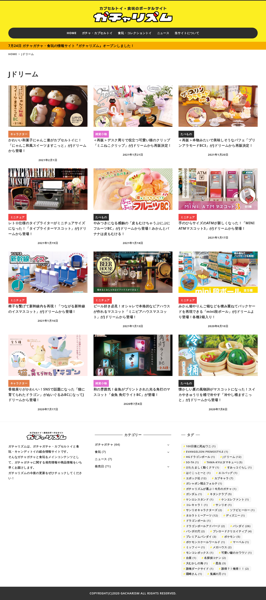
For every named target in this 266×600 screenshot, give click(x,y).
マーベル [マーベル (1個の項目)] (241, 542)
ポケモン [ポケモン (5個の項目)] (232, 536)
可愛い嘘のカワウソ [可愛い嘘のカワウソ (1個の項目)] (236, 552)
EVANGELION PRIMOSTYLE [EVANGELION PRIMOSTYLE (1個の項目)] (207, 451)
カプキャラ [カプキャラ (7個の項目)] (223, 478)
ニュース (101, 459)
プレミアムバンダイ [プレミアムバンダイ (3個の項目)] (201, 536)
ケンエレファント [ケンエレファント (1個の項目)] (235, 499)
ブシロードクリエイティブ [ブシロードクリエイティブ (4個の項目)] (232, 531)
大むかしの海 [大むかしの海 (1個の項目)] (197, 563)
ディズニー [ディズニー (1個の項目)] (235, 515)
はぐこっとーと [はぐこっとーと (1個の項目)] (198, 473)
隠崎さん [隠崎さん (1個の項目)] (194, 574)
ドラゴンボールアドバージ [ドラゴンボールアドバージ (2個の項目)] (205, 526)
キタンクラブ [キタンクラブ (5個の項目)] (221, 494)
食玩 (98, 452)
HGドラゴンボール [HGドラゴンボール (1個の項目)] (200, 457)
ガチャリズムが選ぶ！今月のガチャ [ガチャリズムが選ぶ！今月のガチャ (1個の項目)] (211, 489)
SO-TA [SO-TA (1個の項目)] (192, 462)
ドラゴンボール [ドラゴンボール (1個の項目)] (198, 520)
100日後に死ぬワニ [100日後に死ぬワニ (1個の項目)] (201, 446)
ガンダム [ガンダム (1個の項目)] (194, 494)
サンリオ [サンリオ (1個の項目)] (224, 505)
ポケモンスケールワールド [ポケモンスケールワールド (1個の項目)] (205, 542)
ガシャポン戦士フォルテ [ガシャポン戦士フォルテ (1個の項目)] (204, 483)
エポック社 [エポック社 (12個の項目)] (196, 478)
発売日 (99, 466)
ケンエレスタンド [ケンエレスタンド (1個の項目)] (200, 499)
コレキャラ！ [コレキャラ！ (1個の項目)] (197, 505)
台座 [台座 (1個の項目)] (191, 558)
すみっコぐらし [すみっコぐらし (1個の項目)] (239, 467)
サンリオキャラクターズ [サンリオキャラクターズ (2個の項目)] (204, 510)
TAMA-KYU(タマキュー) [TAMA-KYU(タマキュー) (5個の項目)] (225, 462)
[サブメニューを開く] (168, 445)
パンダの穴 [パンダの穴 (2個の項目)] (195, 531)
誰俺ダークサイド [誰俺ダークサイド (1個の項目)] (200, 568)
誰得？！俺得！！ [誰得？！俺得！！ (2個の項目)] (235, 568)
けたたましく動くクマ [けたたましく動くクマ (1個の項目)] (202, 467)
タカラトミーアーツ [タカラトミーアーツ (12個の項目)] (202, 515)
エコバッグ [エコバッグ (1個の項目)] (227, 473)
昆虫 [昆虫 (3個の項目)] (221, 563)
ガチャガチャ (104, 444)
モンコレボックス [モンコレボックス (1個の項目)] (200, 552)
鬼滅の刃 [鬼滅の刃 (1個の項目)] (218, 574)
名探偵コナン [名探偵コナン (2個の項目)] (215, 558)
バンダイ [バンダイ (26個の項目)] (241, 526)
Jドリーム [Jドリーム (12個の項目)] (232, 457)
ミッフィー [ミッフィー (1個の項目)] (195, 547)
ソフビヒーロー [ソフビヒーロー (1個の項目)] (242, 510)
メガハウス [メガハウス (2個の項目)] (222, 547)
